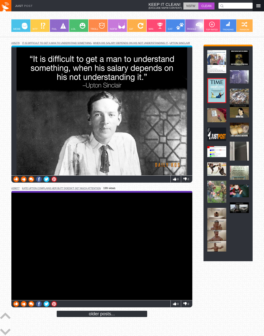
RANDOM (244, 26)
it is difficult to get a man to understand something (56, 43)
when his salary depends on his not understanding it (130, 43)
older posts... (102, 313)
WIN (155, 26)
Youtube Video (101, 246)
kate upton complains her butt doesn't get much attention (61, 188)
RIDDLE (195, 26)
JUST (24, 5)
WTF (38, 26)
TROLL (97, 26)
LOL (78, 26)
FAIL (59, 26)
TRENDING (228, 26)
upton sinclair (179, 43)
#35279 (15, 43)
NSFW (117, 26)
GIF (136, 26)
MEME (20, 26)
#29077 (15, 188)
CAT (176, 26)
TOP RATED (212, 26)
